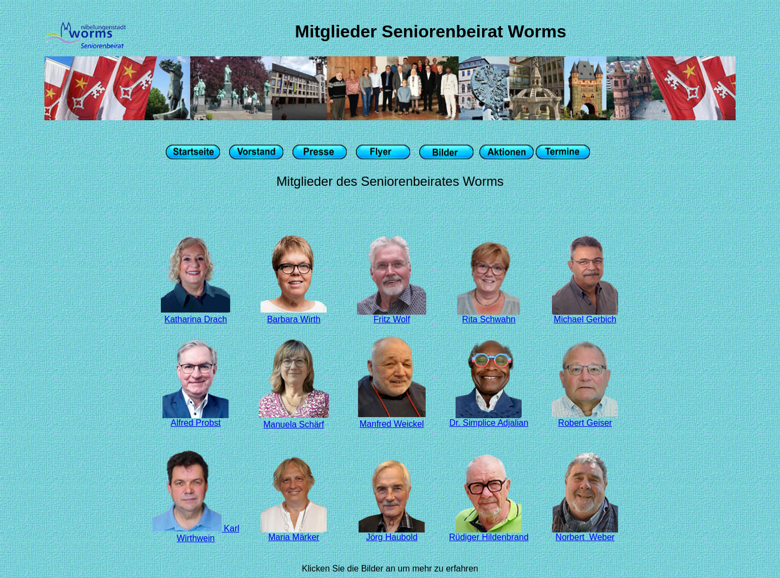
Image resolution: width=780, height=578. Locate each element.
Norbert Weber (585, 533)
